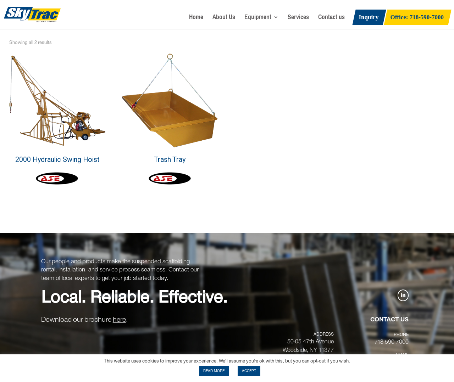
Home (196, 19)
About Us (223, 19)
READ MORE (214, 371)
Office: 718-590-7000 (417, 18)
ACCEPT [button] (249, 371)
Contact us (331, 19)
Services (298, 19)
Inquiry (368, 18)
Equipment (257, 19)
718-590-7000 (392, 342)
